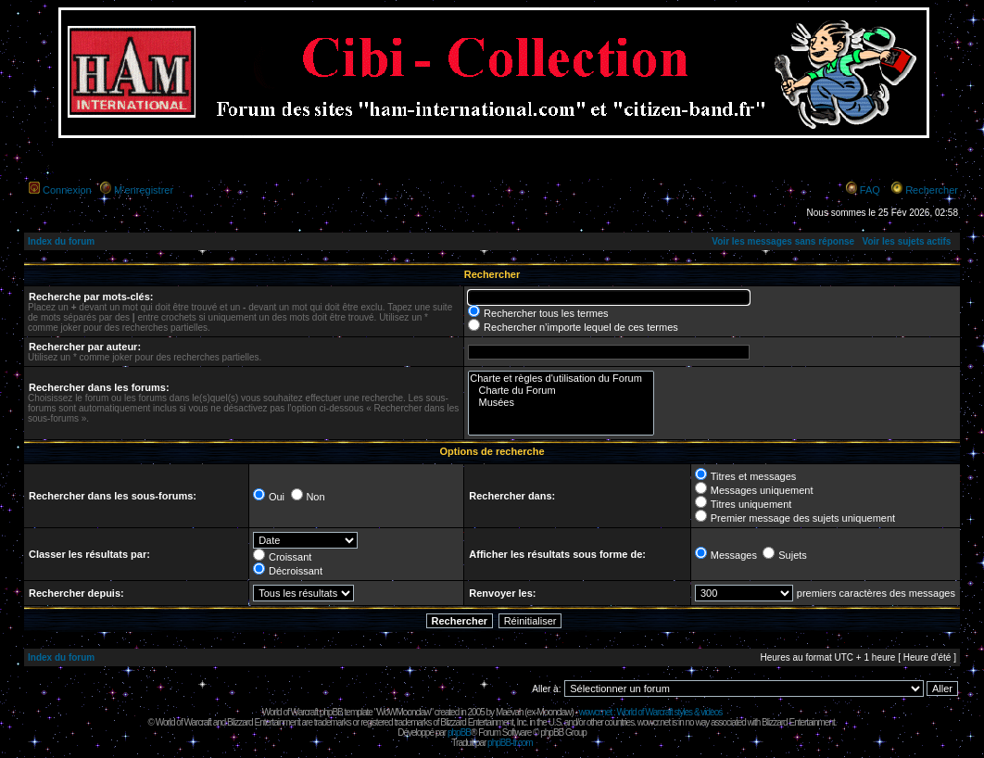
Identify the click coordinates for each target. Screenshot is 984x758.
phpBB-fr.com (510, 743)
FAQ (870, 190)
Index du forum (61, 241)
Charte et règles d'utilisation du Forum (561, 379)
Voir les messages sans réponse (783, 241)
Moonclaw (553, 712)
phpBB (459, 732)
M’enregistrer (143, 190)
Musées (561, 403)
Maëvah (510, 712)
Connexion (67, 190)
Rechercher (931, 190)
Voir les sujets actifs (906, 241)
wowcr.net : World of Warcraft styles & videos (651, 712)
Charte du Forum (561, 391)
